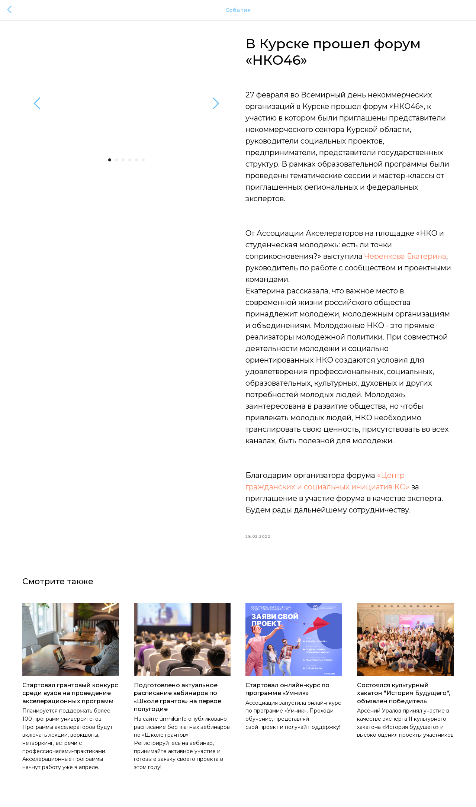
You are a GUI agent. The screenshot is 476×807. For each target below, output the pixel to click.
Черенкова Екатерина (405, 256)
